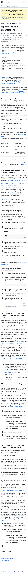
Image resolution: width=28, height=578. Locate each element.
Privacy (15, 571)
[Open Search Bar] (23, 2)
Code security (6, 4)
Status (19, 571)
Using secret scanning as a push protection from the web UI (13, 446)
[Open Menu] (26, 2)
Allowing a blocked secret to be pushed (13, 384)
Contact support (5, 560)
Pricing (23, 571)
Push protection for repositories (10, 6)
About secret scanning (8, 52)
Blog (10, 573)
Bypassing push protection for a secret (13, 480)
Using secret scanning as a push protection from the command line (13, 315)
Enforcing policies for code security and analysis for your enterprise (13, 92)
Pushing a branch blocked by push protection (13, 343)
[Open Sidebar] (2, 6)
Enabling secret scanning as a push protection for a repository (12, 269)
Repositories (13, 192)
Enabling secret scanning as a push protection (12, 171)
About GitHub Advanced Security (9, 185)
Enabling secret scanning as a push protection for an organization (12, 211)
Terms (12, 571)
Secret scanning (13, 4)
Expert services (4, 573)
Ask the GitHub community (7, 558)
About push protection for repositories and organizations (13, 100)
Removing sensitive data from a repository (12, 358)
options (10, 372)
